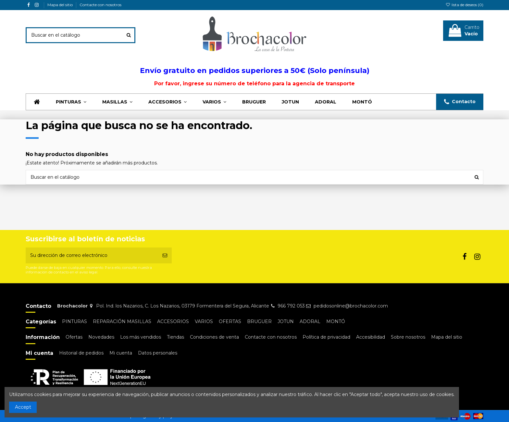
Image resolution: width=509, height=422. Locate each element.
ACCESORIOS (173, 321)
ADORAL (310, 321)
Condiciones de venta (214, 337)
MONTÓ (335, 321)
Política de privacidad (326, 337)
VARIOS (204, 321)
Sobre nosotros (408, 337)
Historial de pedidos (81, 353)
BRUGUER (259, 321)
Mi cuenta (120, 353)
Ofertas (74, 337)
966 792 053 (291, 306)
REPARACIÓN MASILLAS (122, 321)
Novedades (101, 337)
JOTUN (286, 321)
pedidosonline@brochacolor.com (351, 306)
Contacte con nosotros (100, 4)
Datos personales (157, 353)
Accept (23, 407)
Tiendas (175, 337)
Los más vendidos (140, 337)
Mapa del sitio (60, 4)
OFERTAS (230, 321)
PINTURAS (74, 321)
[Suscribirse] (165, 255)
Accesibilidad (370, 337)
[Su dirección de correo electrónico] (92, 255)
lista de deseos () (464, 4)
